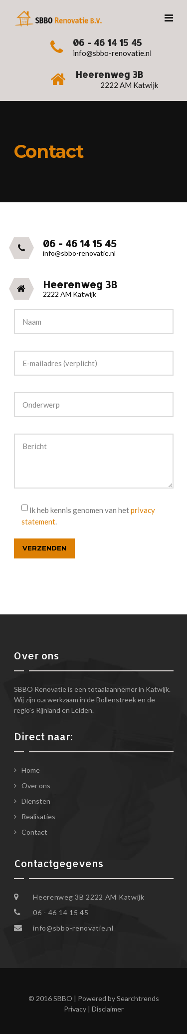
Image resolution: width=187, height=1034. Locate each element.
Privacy (75, 1009)
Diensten (35, 801)
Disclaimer (108, 1009)
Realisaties (38, 816)
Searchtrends (138, 998)
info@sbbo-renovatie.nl (73, 928)
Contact (34, 832)
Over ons (35, 785)
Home (30, 770)
